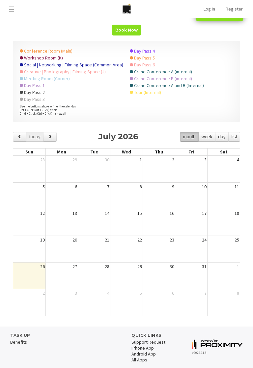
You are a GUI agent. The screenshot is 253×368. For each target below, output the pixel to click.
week (207, 136)
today (35, 136)
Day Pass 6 (142, 65)
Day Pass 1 (32, 85)
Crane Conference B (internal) (161, 78)
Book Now (126, 30)
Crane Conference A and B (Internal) (167, 85)
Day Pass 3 (32, 99)
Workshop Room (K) (41, 58)
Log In (209, 9)
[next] (50, 137)
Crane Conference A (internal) (161, 72)
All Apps (139, 360)
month (189, 136)
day (222, 136)
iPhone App (142, 348)
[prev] (19, 137)
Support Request (148, 342)
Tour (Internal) (145, 92)
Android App (143, 354)
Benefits (18, 342)
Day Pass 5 (142, 58)
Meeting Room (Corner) (45, 78)
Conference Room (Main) (46, 51)
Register (234, 9)
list (234, 136)
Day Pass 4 (142, 51)
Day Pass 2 (32, 92)
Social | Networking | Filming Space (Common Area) (71, 65)
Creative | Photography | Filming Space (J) (63, 72)
